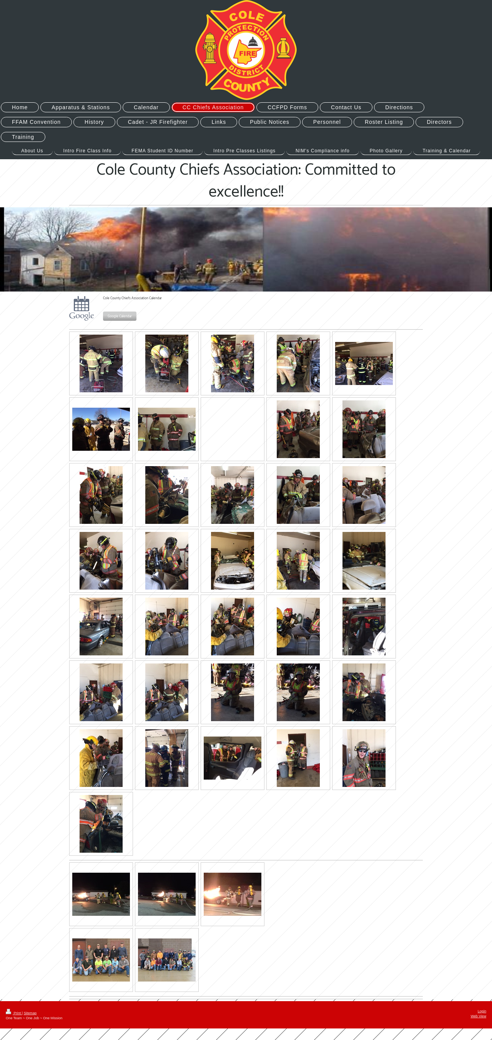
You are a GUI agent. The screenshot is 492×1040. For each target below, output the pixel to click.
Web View (478, 1016)
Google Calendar (120, 316)
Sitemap (30, 1013)
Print (14, 1013)
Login (482, 1011)
